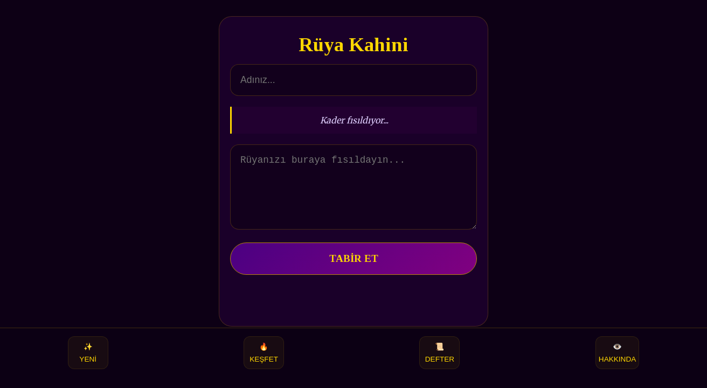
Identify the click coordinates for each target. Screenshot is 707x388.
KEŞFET (263, 352)
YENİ (87, 352)
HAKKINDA (617, 352)
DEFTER (439, 352)
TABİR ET (353, 271)
